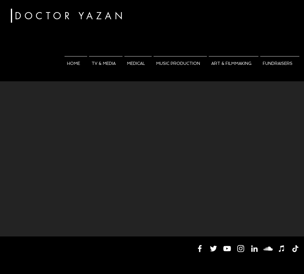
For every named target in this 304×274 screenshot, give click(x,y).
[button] (105, 60)
